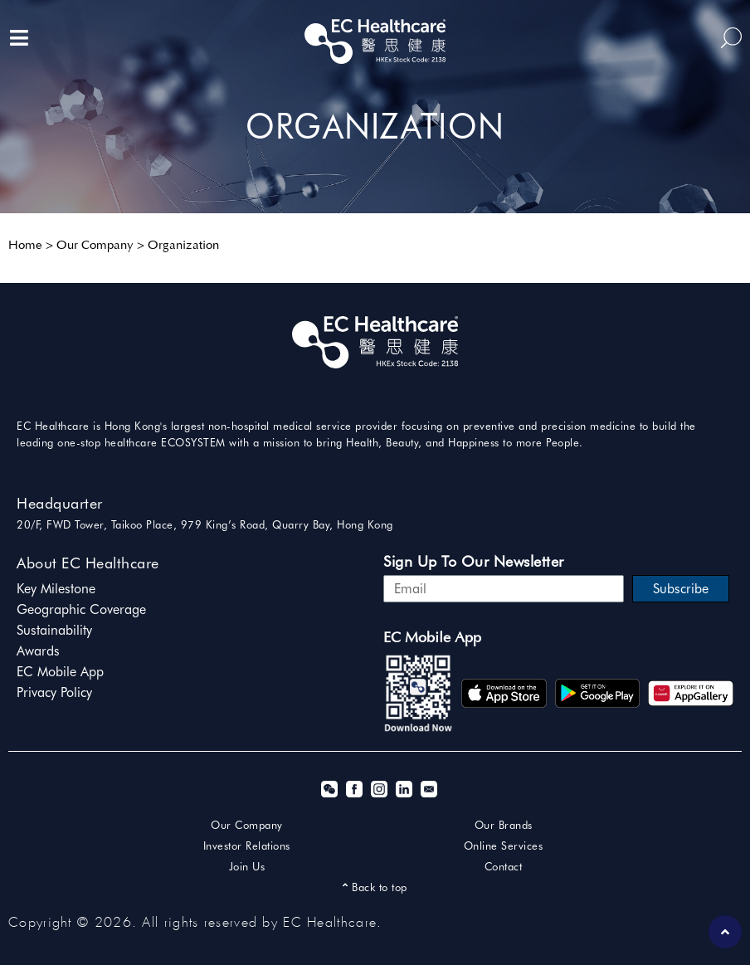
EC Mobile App (60, 672)
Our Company (95, 246)
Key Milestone (56, 589)
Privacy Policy (54, 692)
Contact (504, 866)
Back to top (375, 887)
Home (25, 246)
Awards (38, 651)
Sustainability (54, 630)
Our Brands (504, 824)
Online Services (503, 845)
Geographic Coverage (81, 609)
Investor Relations (246, 845)
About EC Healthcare (88, 563)
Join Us (247, 866)
